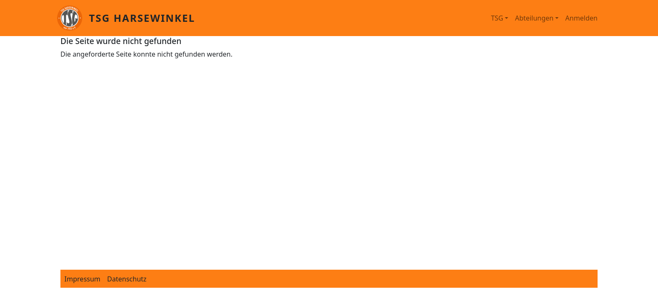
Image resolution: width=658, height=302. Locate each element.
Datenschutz (126, 279)
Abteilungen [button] (534, 18)
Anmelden (581, 18)
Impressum (83, 279)
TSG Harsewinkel (142, 18)
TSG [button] (497, 18)
